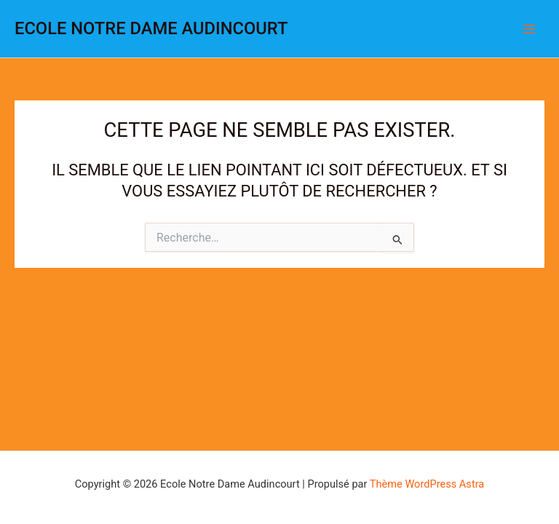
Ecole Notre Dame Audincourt (151, 28)
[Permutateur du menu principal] (529, 29)
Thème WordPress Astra (427, 484)
